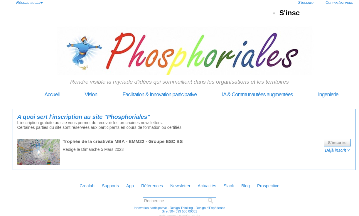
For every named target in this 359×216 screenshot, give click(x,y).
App (122, 183)
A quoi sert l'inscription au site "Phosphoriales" (70, 116)
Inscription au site (188, 214)
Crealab (70, 183)
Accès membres (168, 214)
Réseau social (28, 2)
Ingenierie (316, 94)
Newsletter (181, 183)
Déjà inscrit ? (338, 148)
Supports (98, 183)
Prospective (285, 183)
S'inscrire (306, 2)
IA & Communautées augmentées (246, 94)
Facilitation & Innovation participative (148, 94)
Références (148, 183)
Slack (238, 183)
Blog (259, 183)
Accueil (40, 94)
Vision (79, 94)
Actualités (212, 183)
